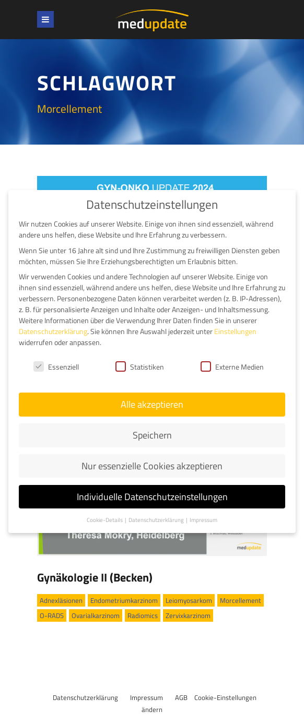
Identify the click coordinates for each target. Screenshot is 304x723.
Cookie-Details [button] (105, 518)
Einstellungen (235, 329)
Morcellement (240, 600)
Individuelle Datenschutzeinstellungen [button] (152, 495)
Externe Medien (232, 364)
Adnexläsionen (61, 600)
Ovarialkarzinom (96, 615)
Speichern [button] (152, 433)
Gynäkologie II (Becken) (95, 577)
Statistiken (139, 364)
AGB (181, 697)
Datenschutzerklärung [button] (156, 518)
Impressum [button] (203, 518)
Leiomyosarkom (189, 600)
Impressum (146, 697)
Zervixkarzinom (188, 615)
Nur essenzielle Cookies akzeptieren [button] (152, 464)
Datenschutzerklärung (85, 697)
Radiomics (142, 615)
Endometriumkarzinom (124, 600)
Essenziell (56, 364)
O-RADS (52, 615)
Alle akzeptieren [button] (152, 402)
